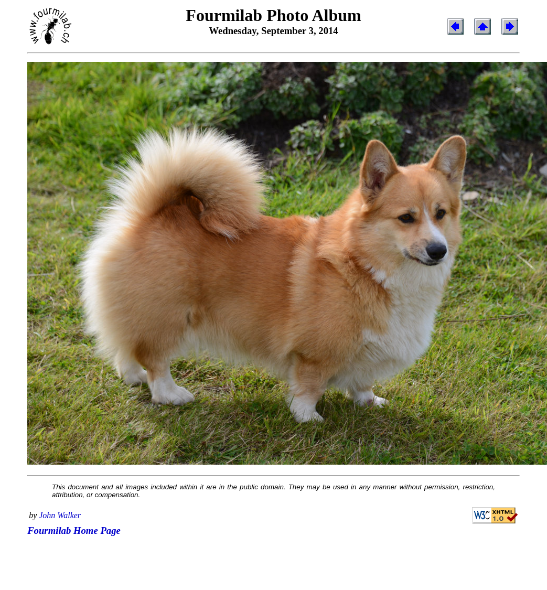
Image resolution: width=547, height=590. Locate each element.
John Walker (60, 515)
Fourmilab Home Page (74, 530)
